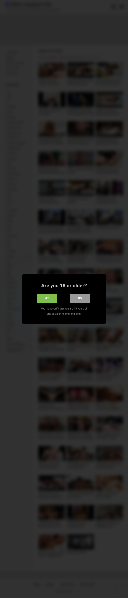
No (80, 298)
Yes (46, 298)
